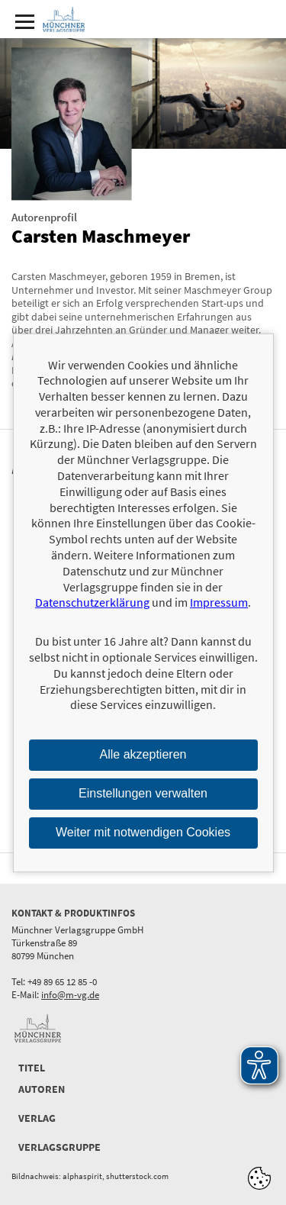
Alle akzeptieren (143, 754)
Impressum (219, 602)
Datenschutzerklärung (92, 602)
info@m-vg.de (70, 994)
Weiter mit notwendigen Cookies (143, 832)
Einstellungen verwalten (143, 793)
